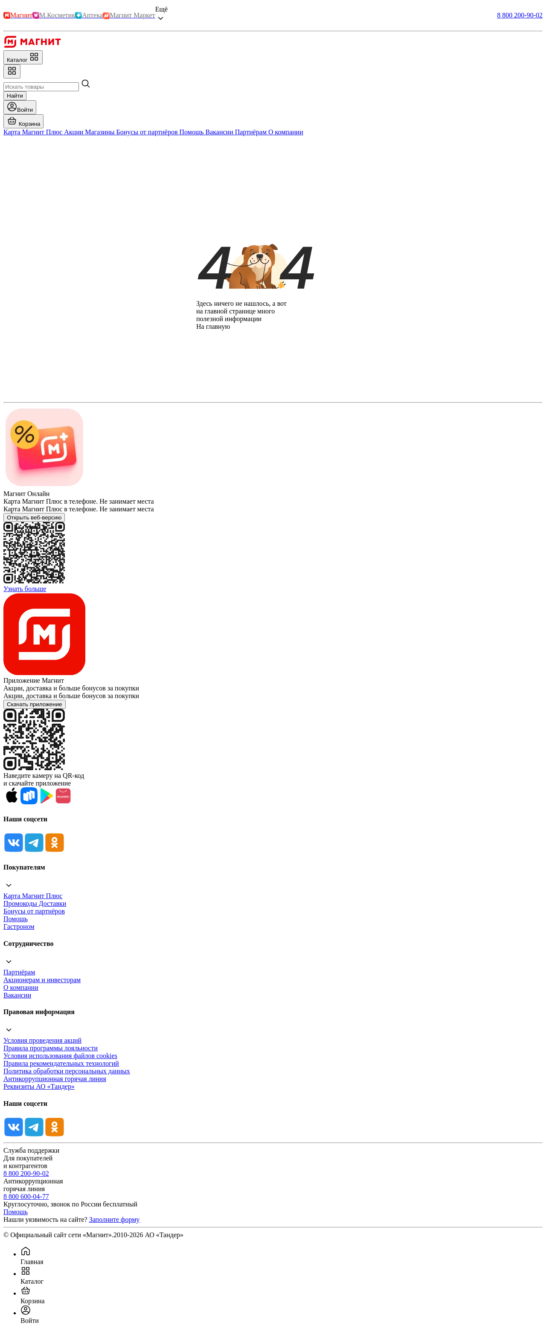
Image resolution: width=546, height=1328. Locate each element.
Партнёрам (19, 972)
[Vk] (13, 850)
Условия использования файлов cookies (60, 1055)
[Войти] (19, 107)
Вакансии (17, 995)
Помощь (15, 918)
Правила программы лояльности (50, 1048)
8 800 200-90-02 (520, 15)
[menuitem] (281, 1256)
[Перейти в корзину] (23, 121)
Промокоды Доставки (34, 903)
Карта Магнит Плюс (32, 895)
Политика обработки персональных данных (66, 1071)
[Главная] (32, 46)
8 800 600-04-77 (26, 1196)
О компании (20, 987)
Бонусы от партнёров (34, 911)
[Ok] (54, 850)
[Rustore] (29, 802)
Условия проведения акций (42, 1040)
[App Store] (11, 802)
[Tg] (34, 850)
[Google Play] (46, 802)
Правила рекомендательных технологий (61, 1063)
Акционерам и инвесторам (42, 979)
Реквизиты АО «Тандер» (39, 1086)
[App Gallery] (63, 802)
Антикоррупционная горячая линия (54, 1078)
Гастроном (19, 926)
